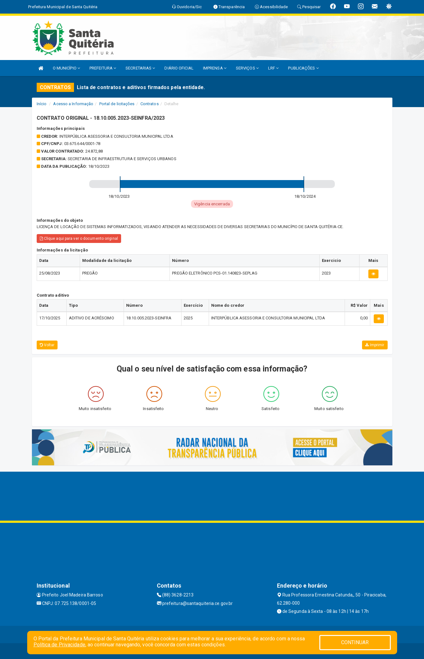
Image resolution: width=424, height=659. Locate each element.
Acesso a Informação (73, 103)
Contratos (149, 103)
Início (42, 103)
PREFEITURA (102, 68)
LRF (273, 68)
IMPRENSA (214, 68)
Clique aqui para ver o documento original (79, 238)
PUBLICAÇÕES (303, 68)
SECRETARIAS (140, 68)
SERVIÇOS (247, 68)
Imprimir (374, 345)
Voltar (47, 345)
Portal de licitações (117, 103)
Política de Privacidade (59, 645)
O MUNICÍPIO (66, 68)
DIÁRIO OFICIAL (178, 68)
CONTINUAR (355, 642)
